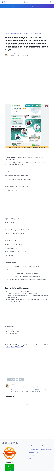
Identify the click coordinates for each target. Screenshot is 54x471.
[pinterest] (20, 379)
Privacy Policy (33, 458)
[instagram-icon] (8, 443)
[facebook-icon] (3, 443)
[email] (22, 379)
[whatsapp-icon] (19, 443)
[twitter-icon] (6, 443)
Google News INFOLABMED (14, 347)
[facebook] (8, 379)
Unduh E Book (46, 446)
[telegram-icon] (17, 443)
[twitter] (11, 379)
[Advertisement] (27, 20)
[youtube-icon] (11, 443)
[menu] (3, 2)
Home (33, 446)
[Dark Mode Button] (51, 2)
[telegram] (17, 379)
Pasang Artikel (33, 449)
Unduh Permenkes (45, 449)
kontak (33, 455)
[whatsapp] (14, 379)
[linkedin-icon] (14, 443)
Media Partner (33, 452)
